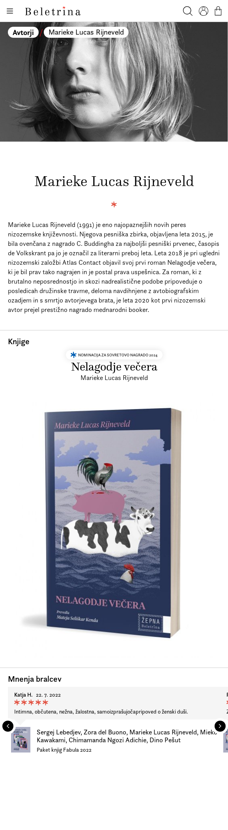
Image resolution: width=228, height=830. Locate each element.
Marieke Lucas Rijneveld (86, 32)
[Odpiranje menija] (9, 11)
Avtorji (23, 32)
